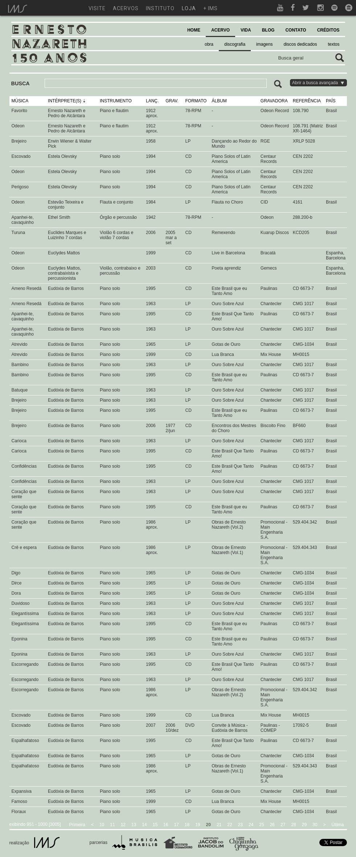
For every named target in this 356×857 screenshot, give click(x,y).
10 (101, 824)
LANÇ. (152, 100)
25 (261, 824)
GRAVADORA (274, 100)
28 (293, 824)
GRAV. (171, 100)
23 (240, 824)
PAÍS (330, 100)
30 (314, 824)
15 (155, 824)
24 (251, 824)
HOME (193, 30)
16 (165, 824)
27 (283, 824)
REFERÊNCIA (307, 100)
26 (272, 824)
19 (197, 824)
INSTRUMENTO (116, 100)
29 (304, 824)
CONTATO (295, 30)
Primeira (77, 824)
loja (189, 8)
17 (176, 824)
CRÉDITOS (328, 30)
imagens (264, 44)
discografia (234, 44)
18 (187, 824)
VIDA (246, 30)
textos (333, 44)
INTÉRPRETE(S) (64, 100)
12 (123, 824)
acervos (126, 8)
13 (133, 824)
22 (229, 824)
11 (112, 824)
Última (337, 824)
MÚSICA (20, 100)
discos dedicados (300, 44)
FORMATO (195, 100)
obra (209, 44)
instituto (160, 8)
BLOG (268, 30)
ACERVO (220, 30)
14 (144, 824)
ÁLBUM (219, 100)
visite (97, 8)
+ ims (210, 8)
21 (219, 824)
